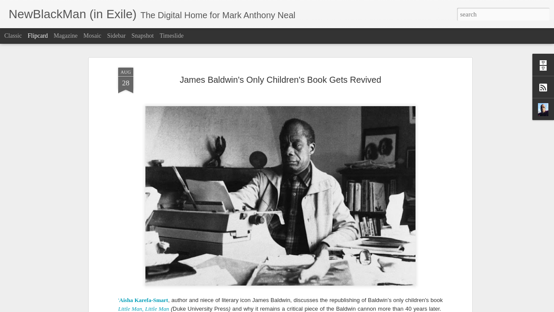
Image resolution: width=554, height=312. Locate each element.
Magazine (65, 35)
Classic (13, 35)
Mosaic (92, 35)
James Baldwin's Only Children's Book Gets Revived (280, 54)
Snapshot (143, 35)
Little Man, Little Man (143, 283)
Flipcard (38, 35)
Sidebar (116, 35)
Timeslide (172, 35)
